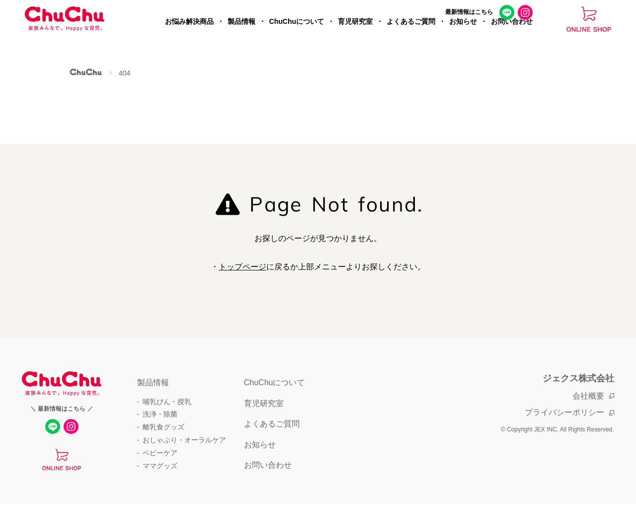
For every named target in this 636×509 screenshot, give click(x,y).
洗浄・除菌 (160, 414)
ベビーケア (160, 453)
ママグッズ (160, 466)
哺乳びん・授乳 (167, 402)
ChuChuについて (296, 33)
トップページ (242, 266)
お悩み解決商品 (189, 33)
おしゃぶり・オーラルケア (184, 440)
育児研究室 (355, 33)
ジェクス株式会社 (578, 378)
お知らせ (463, 33)
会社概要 (588, 396)
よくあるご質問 (411, 33)
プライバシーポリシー (564, 412)
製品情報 (241, 33)
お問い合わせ (512, 33)
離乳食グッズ (163, 427)
